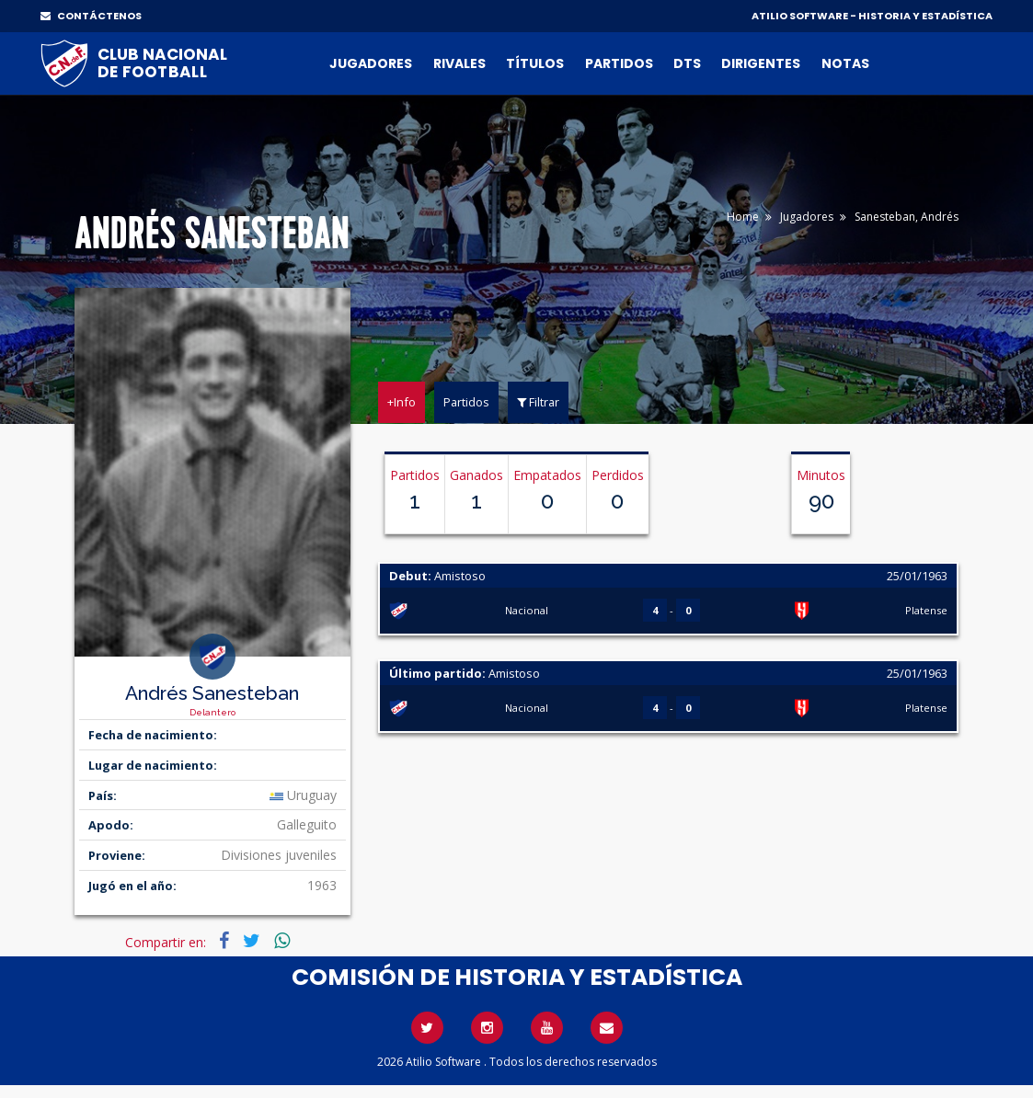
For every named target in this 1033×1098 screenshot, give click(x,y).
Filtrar (538, 402)
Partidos (619, 63)
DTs (687, 63)
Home (743, 216)
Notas (845, 63)
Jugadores (370, 63)
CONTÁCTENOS (91, 15)
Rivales (459, 63)
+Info (401, 402)
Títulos (535, 63)
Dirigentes (760, 63)
